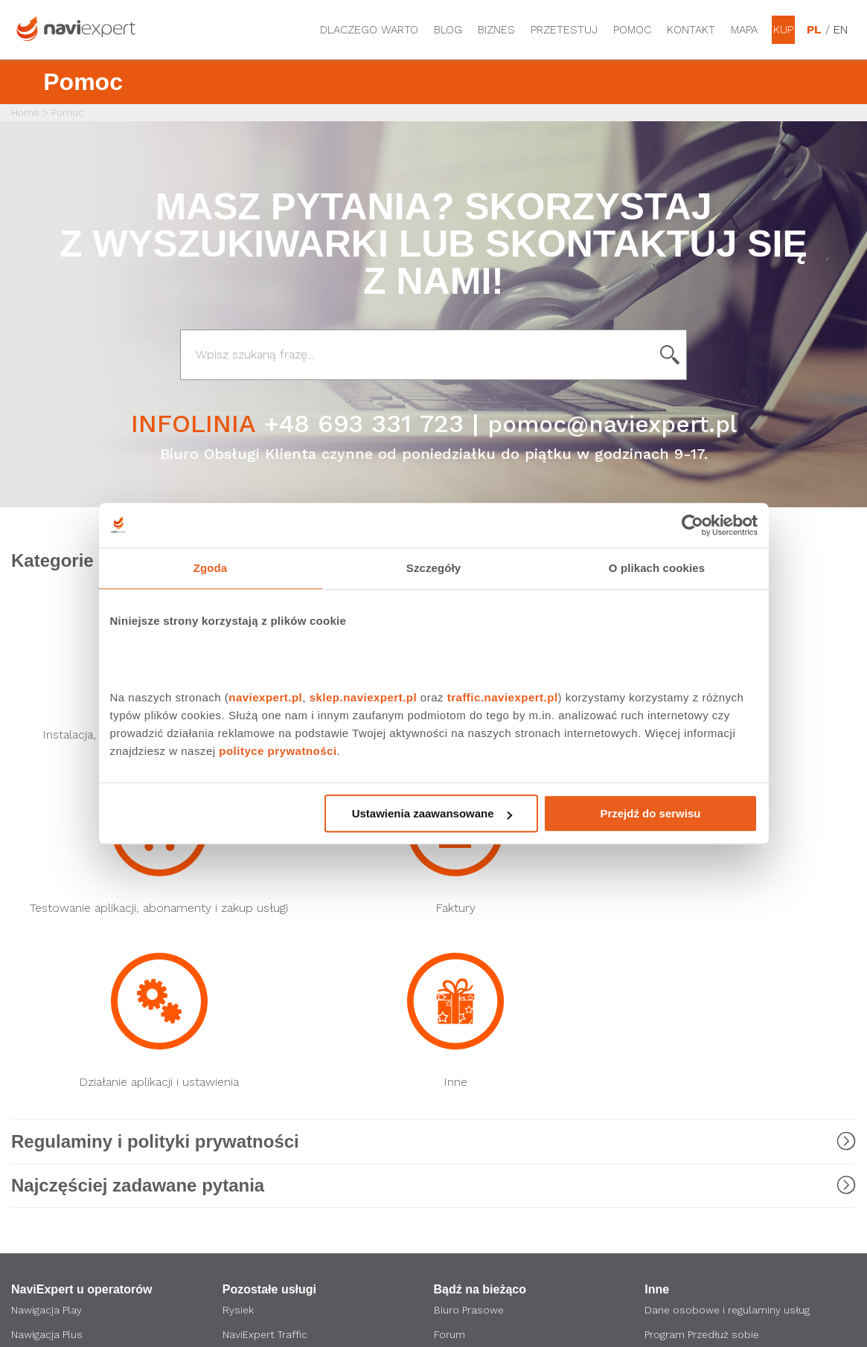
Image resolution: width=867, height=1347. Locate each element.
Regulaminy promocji (696, 1067)
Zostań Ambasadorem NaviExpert (728, 1131)
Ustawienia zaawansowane (432, 813)
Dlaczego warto (369, 29)
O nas (448, 1099)
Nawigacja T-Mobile (59, 1042)
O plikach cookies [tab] (657, 568)
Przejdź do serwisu (650, 813)
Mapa (744, 29)
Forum (449, 1017)
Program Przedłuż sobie (702, 1017)
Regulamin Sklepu (688, 1157)
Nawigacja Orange (54, 1067)
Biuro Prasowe (469, 991)
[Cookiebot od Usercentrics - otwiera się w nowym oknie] (692, 525)
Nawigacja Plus (47, 1017)
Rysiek (239, 991)
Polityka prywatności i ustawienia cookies (725, 1099)
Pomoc (632, 29)
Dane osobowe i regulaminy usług (728, 991)
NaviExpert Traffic (266, 1017)
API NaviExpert (257, 1106)
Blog (448, 29)
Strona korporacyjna (484, 1073)
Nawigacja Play (46, 991)
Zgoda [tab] (210, 568)
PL (814, 30)
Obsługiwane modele (698, 1042)
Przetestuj (564, 29)
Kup (783, 29)
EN (841, 30)
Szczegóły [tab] (433, 568)
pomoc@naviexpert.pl (612, 423)
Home (25, 112)
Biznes (496, 29)
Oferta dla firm (471, 1124)
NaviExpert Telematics (278, 1042)
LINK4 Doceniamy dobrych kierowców (287, 1074)
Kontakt (691, 29)
